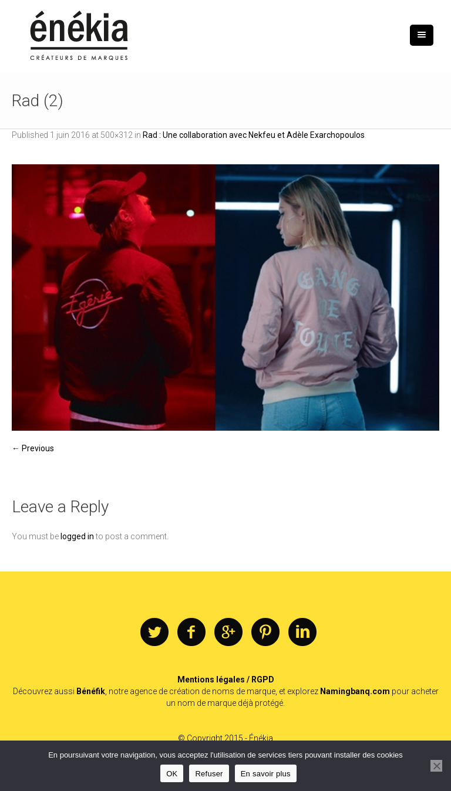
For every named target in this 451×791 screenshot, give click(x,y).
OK (171, 773)
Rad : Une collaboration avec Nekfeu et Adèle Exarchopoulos (254, 135)
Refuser (209, 773)
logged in (77, 536)
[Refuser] (436, 766)
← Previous (33, 448)
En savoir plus (266, 773)
